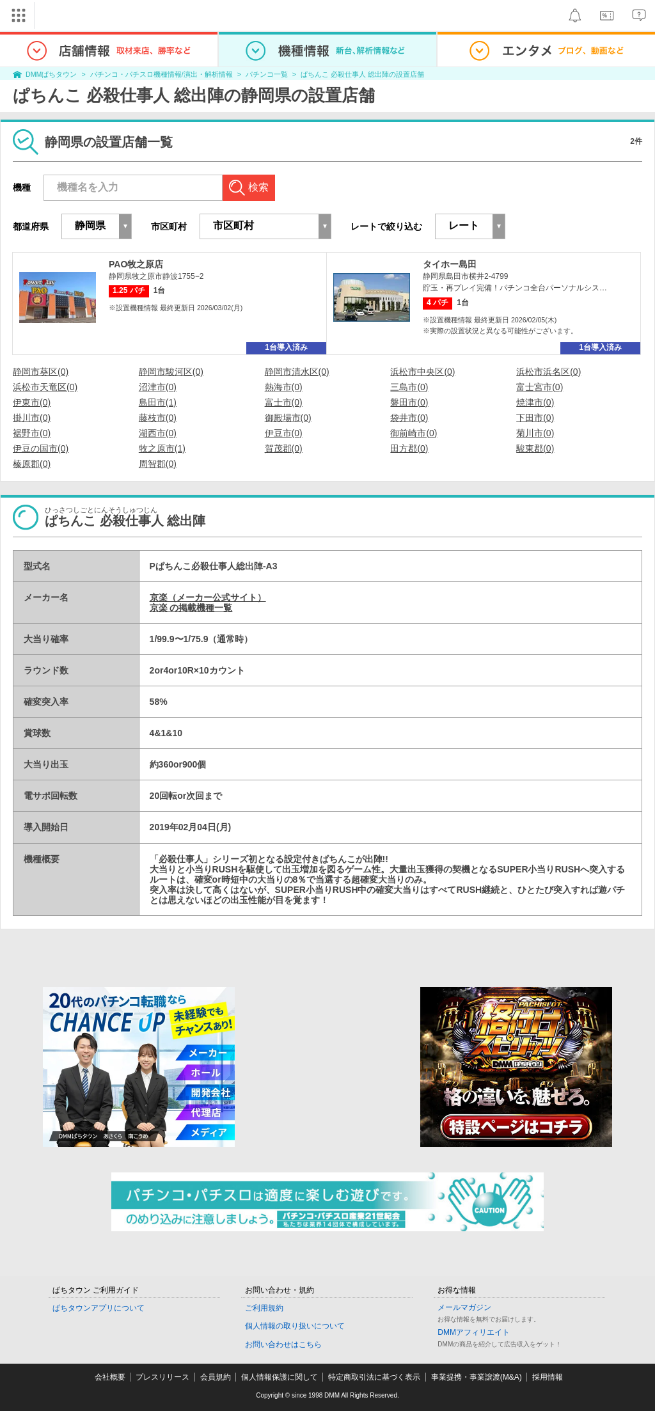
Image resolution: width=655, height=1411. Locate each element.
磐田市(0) (409, 402)
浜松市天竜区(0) (45, 386)
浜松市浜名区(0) (548, 371)
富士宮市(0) (539, 386)
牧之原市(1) (162, 448)
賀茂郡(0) (284, 448)
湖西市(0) (158, 433)
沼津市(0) (158, 386)
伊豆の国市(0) (40, 448)
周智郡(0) (158, 463)
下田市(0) (535, 417)
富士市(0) (284, 402)
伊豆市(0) (284, 433)
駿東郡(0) (535, 448)
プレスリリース (162, 1377)
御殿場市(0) (288, 417)
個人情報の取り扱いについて (295, 1325)
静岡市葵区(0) (40, 371)
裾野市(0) (32, 433)
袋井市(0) (409, 417)
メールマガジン (464, 1307)
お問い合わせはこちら (283, 1344)
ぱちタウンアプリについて (98, 1308)
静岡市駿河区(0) (171, 371)
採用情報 (547, 1377)
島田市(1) (158, 402)
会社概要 (110, 1377)
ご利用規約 (264, 1308)
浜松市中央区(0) (422, 371)
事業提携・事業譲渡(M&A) (476, 1377)
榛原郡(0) (32, 463)
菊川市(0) (535, 433)
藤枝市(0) (158, 417)
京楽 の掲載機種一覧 (191, 608)
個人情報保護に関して (279, 1377)
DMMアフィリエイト (474, 1332)
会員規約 (215, 1377)
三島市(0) (409, 386)
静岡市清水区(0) (297, 371)
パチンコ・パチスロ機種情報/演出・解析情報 (161, 74)
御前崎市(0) (413, 433)
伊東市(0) (32, 402)
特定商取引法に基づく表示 (374, 1377)
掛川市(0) (32, 417)
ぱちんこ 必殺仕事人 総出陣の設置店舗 (362, 74)
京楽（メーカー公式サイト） (208, 597)
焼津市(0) (535, 402)
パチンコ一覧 (267, 74)
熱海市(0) (284, 386)
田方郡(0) (409, 448)
